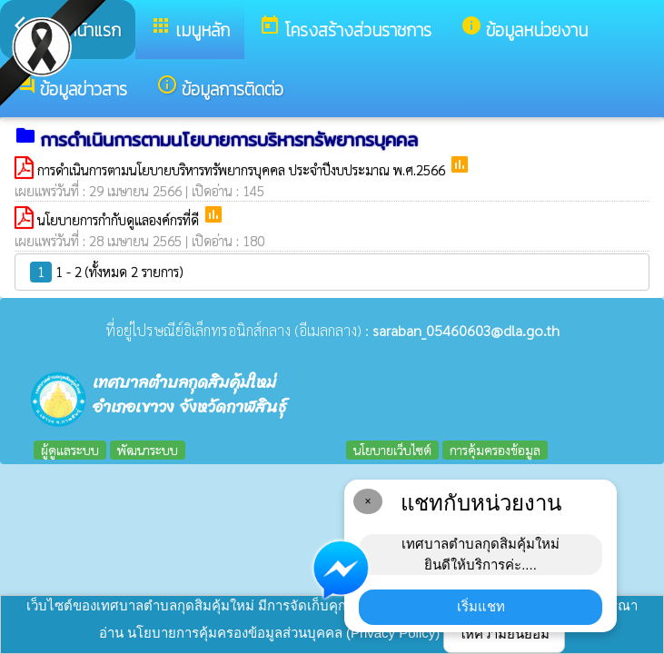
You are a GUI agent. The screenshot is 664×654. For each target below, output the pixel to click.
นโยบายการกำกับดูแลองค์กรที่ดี (120, 219)
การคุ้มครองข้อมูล (495, 449)
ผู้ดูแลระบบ (70, 449)
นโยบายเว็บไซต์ (392, 449)
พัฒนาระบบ (147, 449)
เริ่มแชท (481, 606)
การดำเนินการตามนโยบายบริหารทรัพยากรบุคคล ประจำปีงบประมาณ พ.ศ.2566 (243, 169)
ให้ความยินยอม (504, 633)
